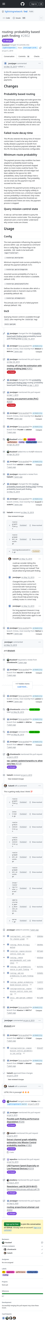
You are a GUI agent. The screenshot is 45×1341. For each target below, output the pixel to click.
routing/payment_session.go (14, 539)
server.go (14, 921)
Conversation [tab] (9, 56)
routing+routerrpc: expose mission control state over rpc (21, 991)
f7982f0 (40, 989)
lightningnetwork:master (10, 48)
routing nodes (31, 442)
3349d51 (40, 973)
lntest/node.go (14, 814)
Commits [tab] (25, 56)
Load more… (22, 687)
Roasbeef (5, 45)
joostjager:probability (30, 48)
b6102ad (40, 958)
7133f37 (40, 982)
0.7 (33, 452)
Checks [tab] (36, 56)
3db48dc (40, 945)
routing (21, 442)
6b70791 (40, 967)
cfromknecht (15, 709)
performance (12, 442)
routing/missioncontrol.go (21, 551)
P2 (25, 439)
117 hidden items (22, 684)
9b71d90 (40, 998)
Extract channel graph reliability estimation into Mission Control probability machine (22, 1142)
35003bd (40, 936)
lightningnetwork (13, 11)
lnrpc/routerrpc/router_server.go (14, 888)
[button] (39, 63)
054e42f (40, 1048)
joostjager (12, 63)
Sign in (34, 4)
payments (31, 439)
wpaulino (13, 1159)
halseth (10, 512)
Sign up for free (12, 1224)
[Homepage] (22, 4)
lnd (25, 11)
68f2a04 (40, 951)
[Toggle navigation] (4, 4)
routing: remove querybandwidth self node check (20, 960)
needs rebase (34, 709)
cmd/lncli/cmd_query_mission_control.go (14, 906)
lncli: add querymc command (21, 998)
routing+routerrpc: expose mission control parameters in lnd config (21, 1050)
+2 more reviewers (22, 1246)
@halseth (11, 650)
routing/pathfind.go (14, 525)
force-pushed (23, 346)
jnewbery (13, 1180)
